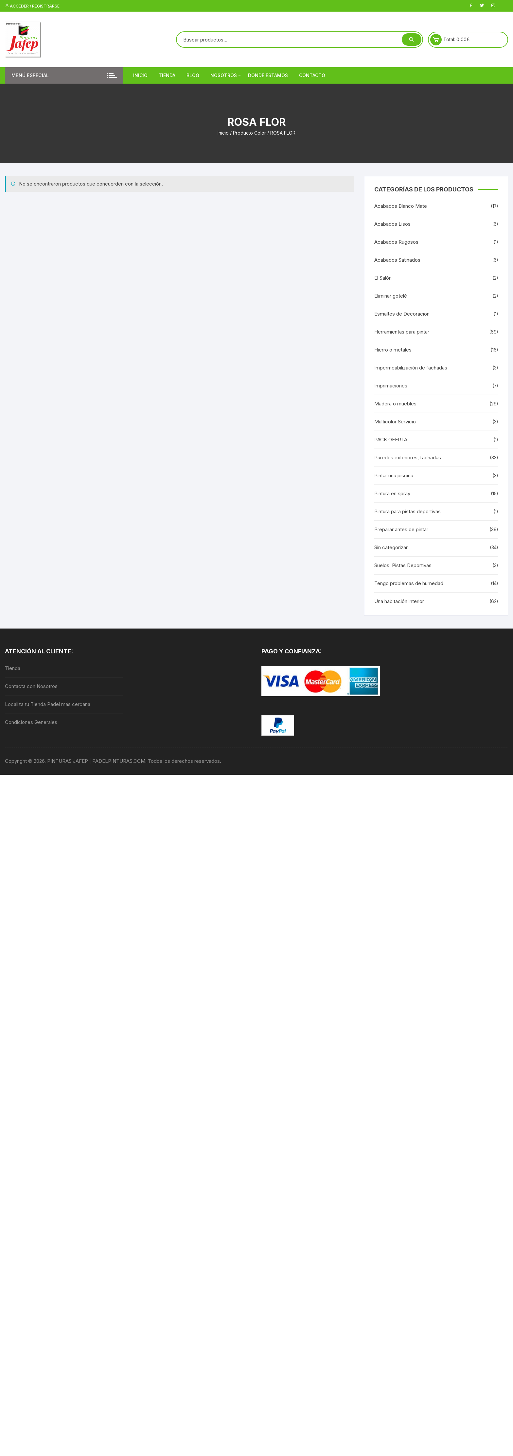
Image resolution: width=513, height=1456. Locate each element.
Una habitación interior (399, 601)
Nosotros (226, 75)
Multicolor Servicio (395, 421)
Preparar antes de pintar (401, 529)
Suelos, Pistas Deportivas (403, 565)
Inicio (140, 75)
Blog (192, 75)
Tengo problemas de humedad (408, 583)
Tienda (167, 75)
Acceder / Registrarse (32, 6)
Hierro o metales (393, 350)
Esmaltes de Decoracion (402, 314)
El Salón (383, 278)
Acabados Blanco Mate (400, 206)
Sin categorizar (391, 547)
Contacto (312, 75)
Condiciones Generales (31, 722)
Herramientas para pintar (401, 332)
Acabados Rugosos (396, 242)
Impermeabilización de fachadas (410, 368)
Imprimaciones (390, 386)
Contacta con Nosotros (31, 686)
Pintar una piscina (393, 475)
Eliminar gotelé (390, 296)
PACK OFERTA (390, 439)
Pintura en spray (392, 493)
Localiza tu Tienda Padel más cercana (47, 704)
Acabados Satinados (397, 260)
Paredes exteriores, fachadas (407, 457)
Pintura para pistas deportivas (407, 511)
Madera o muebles (395, 404)
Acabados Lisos (392, 224)
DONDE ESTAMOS (268, 75)
